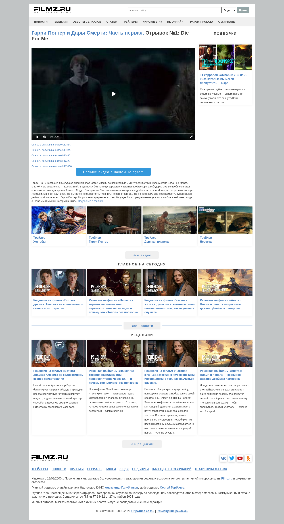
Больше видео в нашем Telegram (113, 172)
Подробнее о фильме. (91, 201)
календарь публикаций (171, 469)
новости (41, 21)
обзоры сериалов (87, 21)
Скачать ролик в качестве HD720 (51, 160)
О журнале (226, 21)
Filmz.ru (226, 478)
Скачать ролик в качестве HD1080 (52, 166)
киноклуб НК (152, 21)
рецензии (60, 21)
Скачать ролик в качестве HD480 (51, 155)
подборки (140, 469)
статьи (111, 21)
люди (124, 469)
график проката (201, 21)
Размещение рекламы (172, 511)
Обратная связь (142, 511)
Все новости (142, 326)
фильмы (76, 469)
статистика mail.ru (211, 469)
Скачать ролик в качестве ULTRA (51, 144)
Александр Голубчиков (121, 487)
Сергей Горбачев (172, 487)
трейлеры (130, 21)
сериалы (94, 469)
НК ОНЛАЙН (175, 21)
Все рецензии (142, 444)
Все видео (142, 255)
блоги (111, 469)
